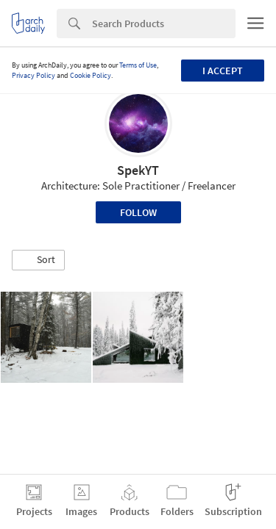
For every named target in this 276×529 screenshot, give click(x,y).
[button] (38, 260)
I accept (222, 70)
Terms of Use (138, 65)
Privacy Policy (33, 75)
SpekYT (138, 170)
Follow (138, 212)
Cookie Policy (90, 75)
